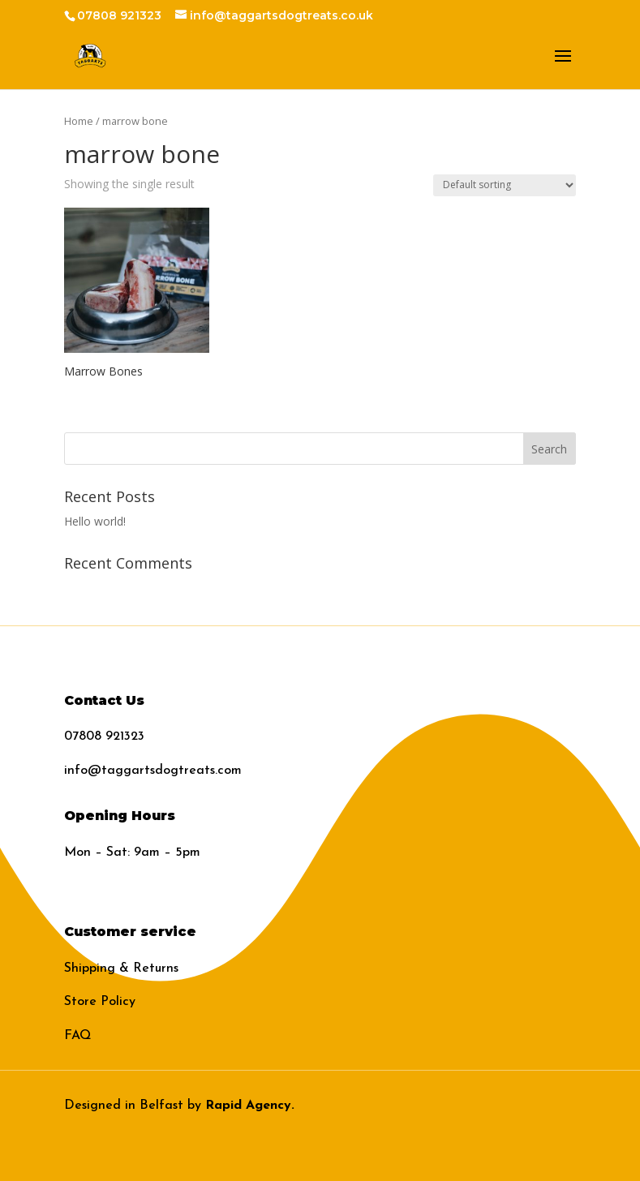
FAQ (77, 1035)
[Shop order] (504, 185)
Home (78, 121)
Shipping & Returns (121, 968)
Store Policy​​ (99, 1001)
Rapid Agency (248, 1105)
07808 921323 (104, 736)
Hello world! (95, 521)
